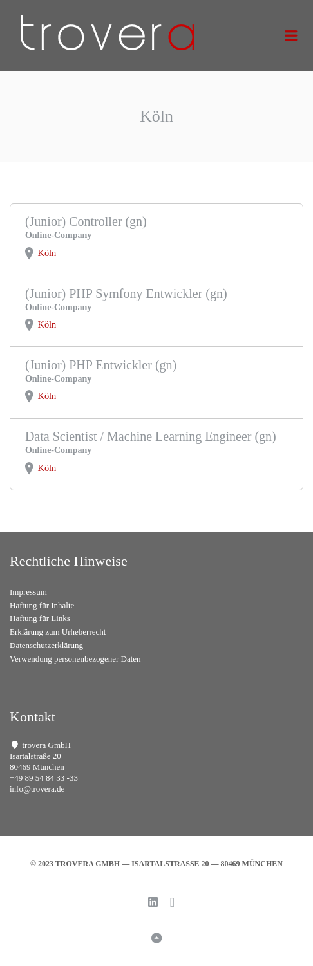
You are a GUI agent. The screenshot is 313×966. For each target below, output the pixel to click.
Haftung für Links (40, 618)
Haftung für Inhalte (42, 605)
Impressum (28, 592)
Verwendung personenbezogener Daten (75, 659)
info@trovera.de (37, 789)
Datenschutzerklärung (46, 645)
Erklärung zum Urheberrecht (58, 631)
